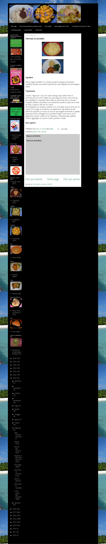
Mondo (14, 294)
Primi (14, 257)
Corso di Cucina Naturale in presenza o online (31, 26)
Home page (13, 26)
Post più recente (33, 179)
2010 (15, 535)
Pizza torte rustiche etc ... (17, 312)
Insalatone (16, 220)
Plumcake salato (17, 466)
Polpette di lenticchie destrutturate (18, 459)
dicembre (18, 381)
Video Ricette (38, 30)
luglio (17, 406)
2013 (15, 525)
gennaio (17, 503)
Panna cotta (16, 443)
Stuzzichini (16, 239)
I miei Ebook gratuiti (16, 30)
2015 (15, 519)
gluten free (36, 132)
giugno (17, 409)
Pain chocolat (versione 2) (18, 436)
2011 (14, 532)
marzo (17, 423)
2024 (15, 362)
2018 (15, 509)
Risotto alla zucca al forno (17, 450)
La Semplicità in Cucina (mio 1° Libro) (81, 26)
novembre (16, 388)
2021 (15, 371)
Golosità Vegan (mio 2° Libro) (61, 26)
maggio (17, 414)
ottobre (17, 393)
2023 (15, 365)
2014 (14, 522)
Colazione (15, 200)
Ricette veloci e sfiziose (16, 136)
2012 (15, 529)
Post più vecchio (71, 179)
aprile (17, 419)
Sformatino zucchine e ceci (17, 473)
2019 (15, 378)
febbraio (18, 428)
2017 (14, 512)
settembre (17, 400)
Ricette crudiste (15, 158)
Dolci (13, 332)
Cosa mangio (48, 26)
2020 (15, 375)
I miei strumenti (28, 30)
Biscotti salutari (17, 480)
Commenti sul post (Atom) (42, 184)
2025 (15, 358)
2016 (15, 515)
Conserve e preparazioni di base (16, 352)
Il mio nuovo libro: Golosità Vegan (17, 495)
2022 (15, 368)
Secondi (43, 132)
